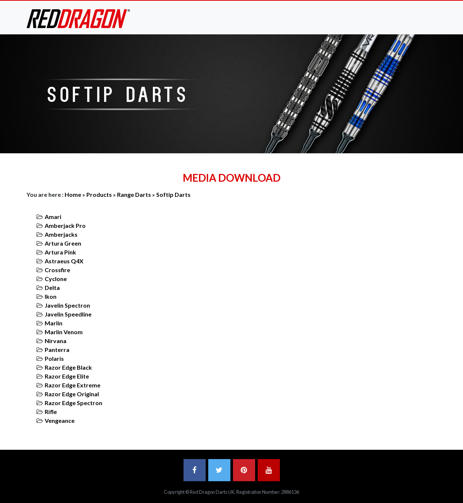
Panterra (57, 349)
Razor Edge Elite (67, 376)
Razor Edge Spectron (73, 402)
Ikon (50, 296)
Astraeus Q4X (64, 260)
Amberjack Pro (65, 225)
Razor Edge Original (72, 393)
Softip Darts (173, 194)
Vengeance (60, 420)
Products (99, 194)
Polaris (54, 358)
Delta (52, 287)
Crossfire (57, 269)
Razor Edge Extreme (72, 385)
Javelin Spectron (67, 305)
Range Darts (134, 194)
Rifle (51, 411)
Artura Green (63, 243)
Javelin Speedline (68, 314)
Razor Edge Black (68, 367)
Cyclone (56, 278)
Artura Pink (60, 252)
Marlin (53, 322)
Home (73, 194)
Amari (53, 216)
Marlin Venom (64, 331)
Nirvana (55, 340)
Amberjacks (61, 234)
